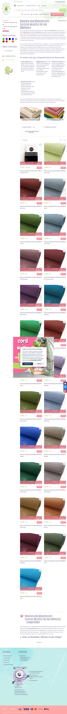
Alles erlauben (28, 363)
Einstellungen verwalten (36, 360)
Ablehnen (39, 363)
